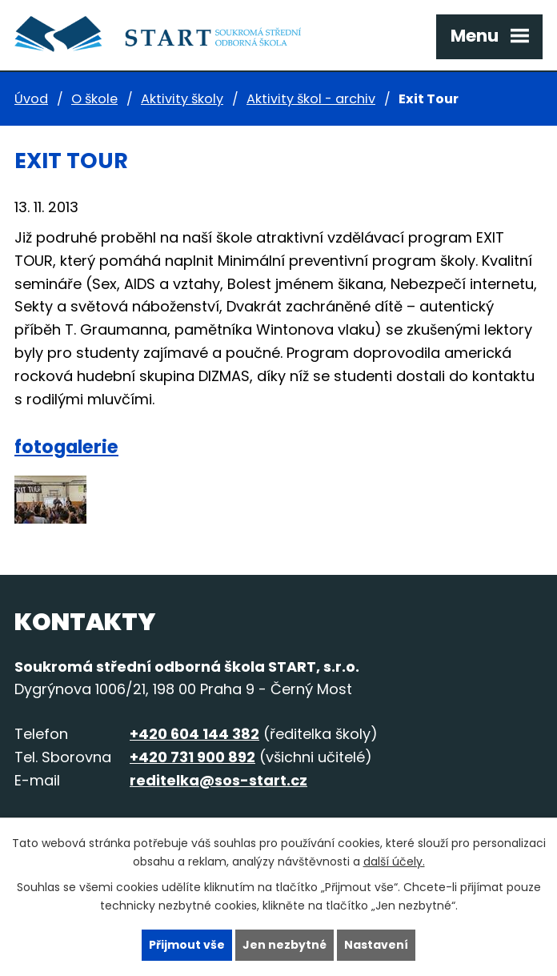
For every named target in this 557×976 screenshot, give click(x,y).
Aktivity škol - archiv (310, 99)
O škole (94, 99)
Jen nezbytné (284, 945)
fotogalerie (66, 447)
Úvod (31, 99)
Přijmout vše (187, 945)
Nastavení (376, 945)
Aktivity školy (182, 99)
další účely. (394, 861)
